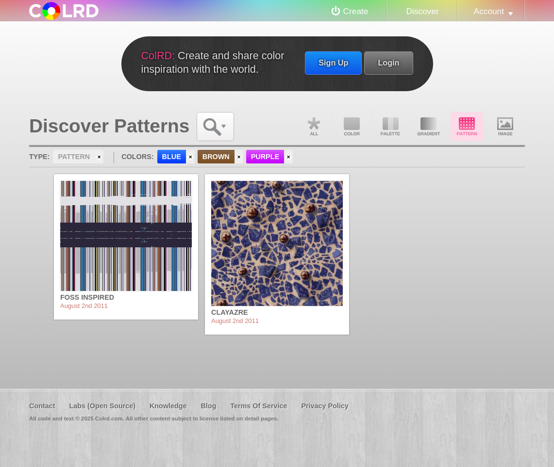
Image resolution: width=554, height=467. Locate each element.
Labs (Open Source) (102, 406)
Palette (390, 126)
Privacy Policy (325, 406)
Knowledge (168, 406)
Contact (42, 406)
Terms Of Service (258, 406)
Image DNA (505, 126)
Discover (422, 11)
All (313, 126)
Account (489, 11)
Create (356, 11)
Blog (208, 406)
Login (388, 62)
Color (352, 126)
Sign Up (333, 62)
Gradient (428, 126)
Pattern (467, 126)
